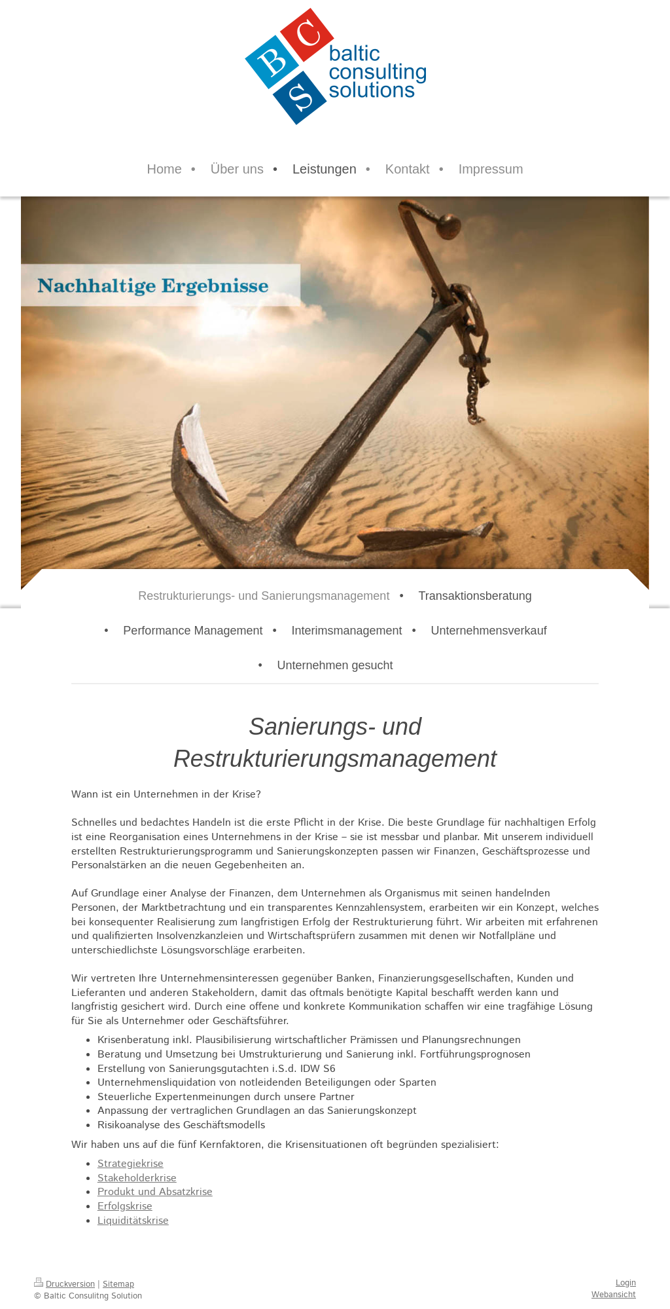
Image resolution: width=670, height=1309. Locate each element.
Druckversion (64, 1284)
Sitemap (118, 1284)
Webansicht (613, 1295)
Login (626, 1283)
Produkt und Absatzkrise (155, 1192)
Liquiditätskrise (133, 1220)
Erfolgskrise (124, 1206)
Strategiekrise (130, 1163)
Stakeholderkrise (137, 1178)
